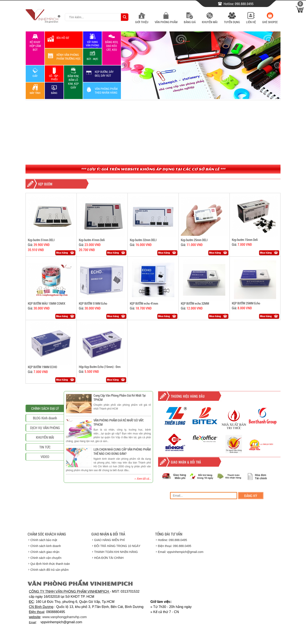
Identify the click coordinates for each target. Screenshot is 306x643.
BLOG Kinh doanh (45, 455)
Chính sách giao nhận (44, 552)
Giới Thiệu (141, 20)
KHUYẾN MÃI (45, 474)
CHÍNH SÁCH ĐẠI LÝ (45, 446)
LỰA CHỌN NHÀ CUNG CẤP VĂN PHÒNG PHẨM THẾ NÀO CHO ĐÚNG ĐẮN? (122, 451)
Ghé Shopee (270, 20)
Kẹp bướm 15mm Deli (245, 239)
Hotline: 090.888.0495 (172, 540)
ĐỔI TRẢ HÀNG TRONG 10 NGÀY (117, 546)
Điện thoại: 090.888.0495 (174, 546)
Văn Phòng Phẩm (166, 20)
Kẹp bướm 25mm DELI (194, 240)
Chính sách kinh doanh (45, 546)
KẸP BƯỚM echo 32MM (195, 303)
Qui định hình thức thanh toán (50, 563)
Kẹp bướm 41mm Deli (92, 240)
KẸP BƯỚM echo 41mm (144, 303)
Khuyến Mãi (210, 20)
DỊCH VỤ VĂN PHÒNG (45, 465)
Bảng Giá (190, 20)
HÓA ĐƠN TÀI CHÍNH (108, 558)
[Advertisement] (153, 133)
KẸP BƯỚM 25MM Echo (246, 303)
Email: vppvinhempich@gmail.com (180, 552)
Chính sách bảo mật (43, 540)
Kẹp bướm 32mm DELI (143, 240)
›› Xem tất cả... (142, 478)
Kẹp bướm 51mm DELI (41, 240)
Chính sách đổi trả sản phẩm (49, 569)
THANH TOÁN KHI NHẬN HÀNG (116, 552)
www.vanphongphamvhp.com (64, 617)
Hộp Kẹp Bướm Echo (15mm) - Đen (99, 367)
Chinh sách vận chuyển (45, 558)
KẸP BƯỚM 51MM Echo (93, 303)
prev (124, 65)
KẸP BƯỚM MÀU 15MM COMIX (46, 303)
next (277, 65)
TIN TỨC (45, 484)
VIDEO (45, 494)
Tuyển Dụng (232, 20)
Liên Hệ (251, 20)
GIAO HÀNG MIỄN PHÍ (109, 540)
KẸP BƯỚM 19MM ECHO (42, 367)
